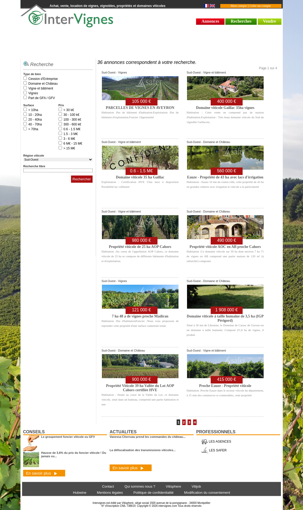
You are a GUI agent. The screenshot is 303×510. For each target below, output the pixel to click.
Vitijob (196, 486)
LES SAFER (214, 450)
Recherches (241, 21)
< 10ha (33, 110)
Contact (108, 486)
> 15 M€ (69, 148)
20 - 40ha (35, 119)
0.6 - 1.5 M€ (72, 129)
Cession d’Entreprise (43, 79)
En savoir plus (41, 473)
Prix (61, 105)
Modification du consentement (207, 493)
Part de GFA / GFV (41, 98)
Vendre (269, 21)
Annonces (210, 21)
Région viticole (33, 155)
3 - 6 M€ (69, 139)
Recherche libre (34, 166)
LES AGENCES (216, 441)
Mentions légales (110, 493)
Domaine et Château (43, 83)
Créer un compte (260, 6)
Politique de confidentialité (153, 493)
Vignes (33, 93)
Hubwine (79, 493)
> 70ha (33, 129)
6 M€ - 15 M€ (73, 143)
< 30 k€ (69, 110)
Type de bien (32, 74)
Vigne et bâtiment (40, 88)
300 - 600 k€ (72, 124)
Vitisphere (173, 486)
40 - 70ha (35, 124)
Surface (28, 105)
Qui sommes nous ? (139, 486)
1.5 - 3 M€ (71, 134)
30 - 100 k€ (72, 115)
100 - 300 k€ (72, 119)
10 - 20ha (35, 115)
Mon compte (239, 6)
